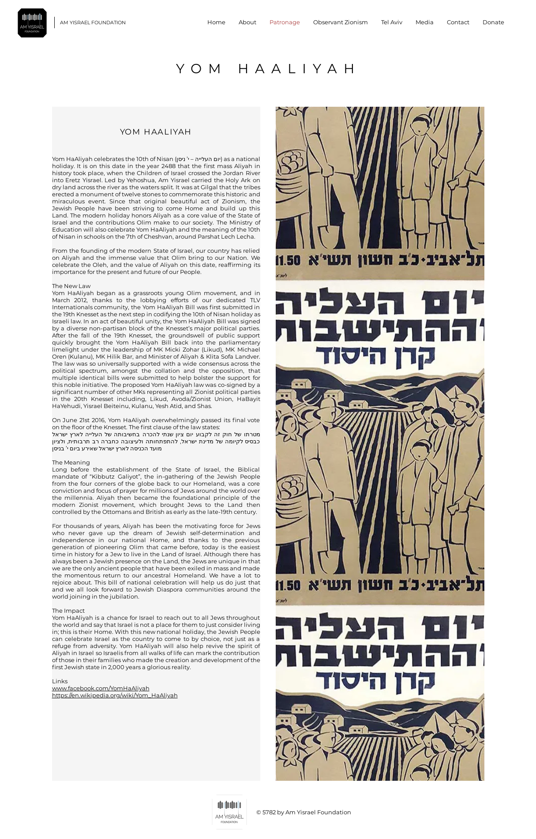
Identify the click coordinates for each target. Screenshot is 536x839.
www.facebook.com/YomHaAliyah (101, 688)
